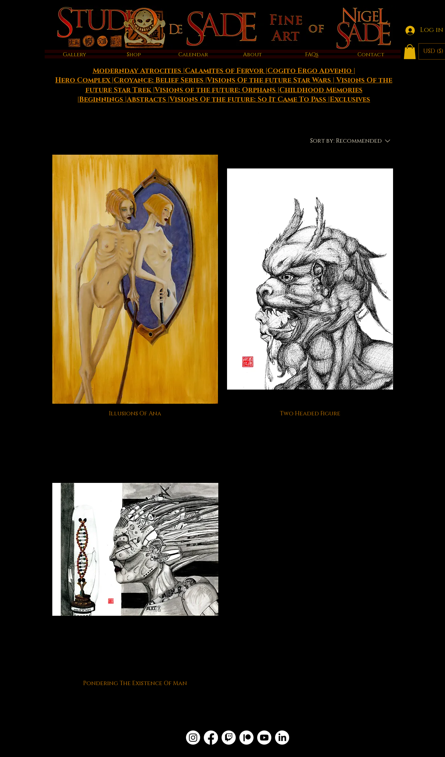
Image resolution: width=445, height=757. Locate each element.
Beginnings (102, 99)
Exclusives (350, 99)
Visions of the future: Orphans (216, 90)
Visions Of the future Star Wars (270, 80)
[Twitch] (229, 737)
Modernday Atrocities (138, 71)
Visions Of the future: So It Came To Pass (249, 99)
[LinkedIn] (282, 737)
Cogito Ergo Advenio (310, 71)
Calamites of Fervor (225, 71)
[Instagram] (193, 737)
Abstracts (147, 99)
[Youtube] (264, 737)
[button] (410, 51)
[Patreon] (246, 737)
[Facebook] (211, 737)
